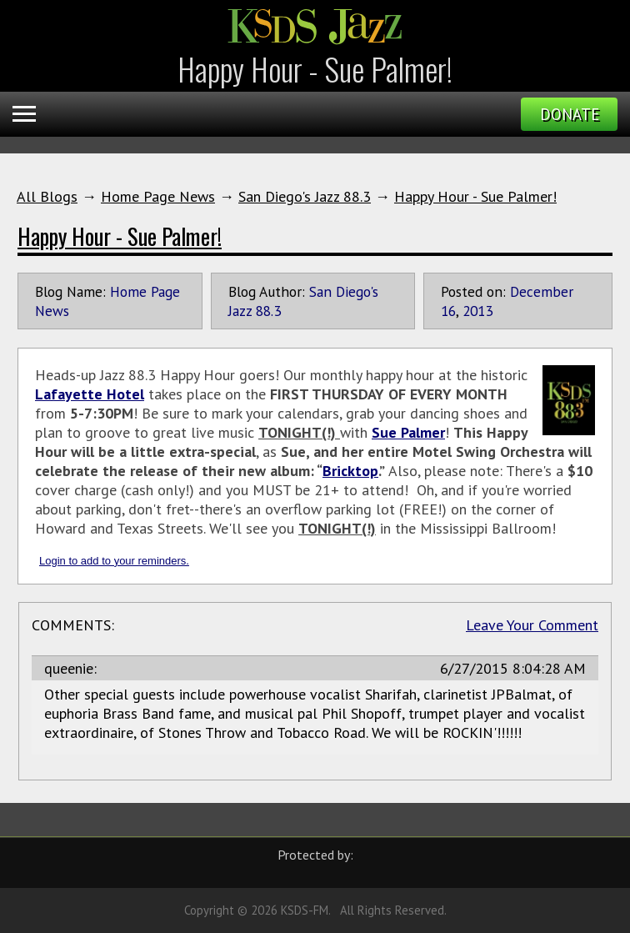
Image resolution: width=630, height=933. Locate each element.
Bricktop (350, 470)
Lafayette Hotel (89, 394)
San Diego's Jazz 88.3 (304, 196)
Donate (569, 114)
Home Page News (158, 196)
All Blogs (47, 196)
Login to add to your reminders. (114, 560)
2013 (477, 310)
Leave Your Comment (532, 625)
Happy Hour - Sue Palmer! (475, 196)
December (541, 291)
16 (448, 310)
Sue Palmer (408, 432)
